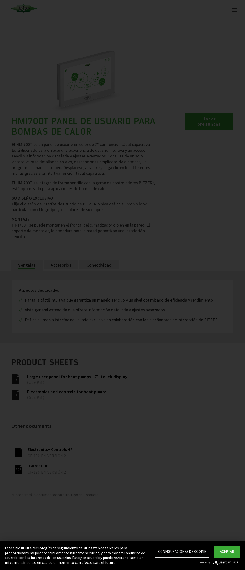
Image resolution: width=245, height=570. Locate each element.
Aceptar (227, 551)
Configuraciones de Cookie (182, 551)
